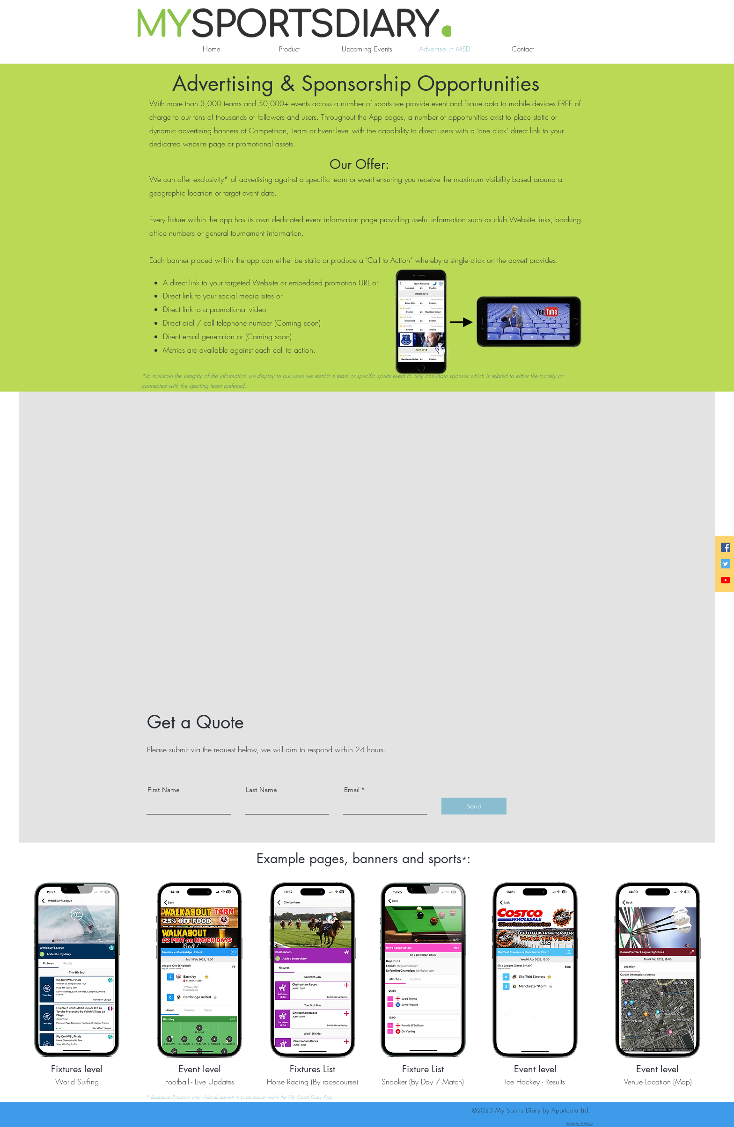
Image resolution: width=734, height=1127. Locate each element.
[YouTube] (725, 580)
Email (352, 789)
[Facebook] (725, 547)
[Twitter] (725, 563)
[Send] (473, 806)
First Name (163, 789)
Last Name (261, 789)
